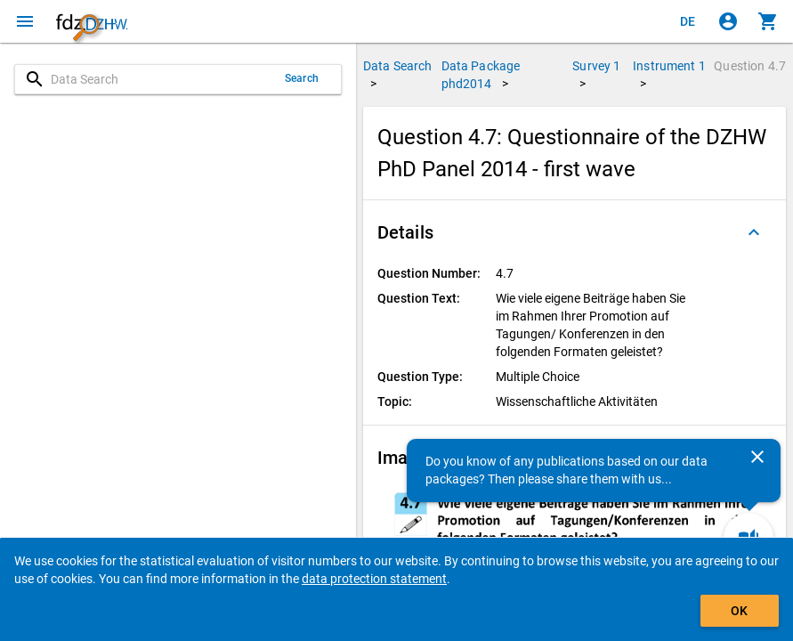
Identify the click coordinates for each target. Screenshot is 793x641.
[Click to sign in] (728, 21)
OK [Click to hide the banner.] (739, 611)
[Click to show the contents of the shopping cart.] (768, 21)
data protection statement (374, 579)
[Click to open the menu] (25, 21)
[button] (574, 232)
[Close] (757, 457)
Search (302, 78)
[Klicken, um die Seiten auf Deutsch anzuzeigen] (688, 21)
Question (750, 66)
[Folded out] (754, 232)
